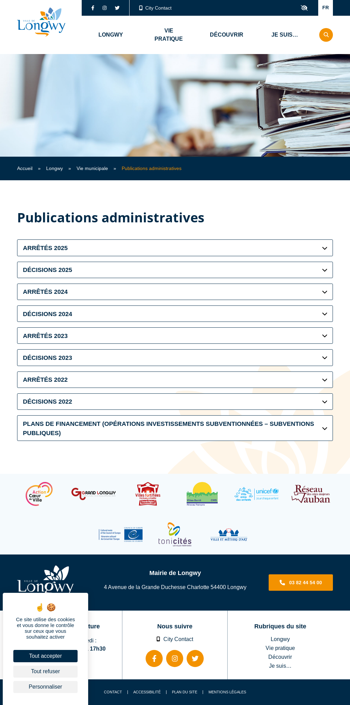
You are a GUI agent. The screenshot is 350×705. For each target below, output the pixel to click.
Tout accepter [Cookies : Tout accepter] (45, 656)
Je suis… (280, 665)
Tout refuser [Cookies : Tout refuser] (45, 671)
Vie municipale (92, 168)
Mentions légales (227, 692)
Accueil (24, 168)
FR (325, 7)
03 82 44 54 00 (305, 582)
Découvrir (280, 657)
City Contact (155, 8)
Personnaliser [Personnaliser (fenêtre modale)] (45, 687)
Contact (113, 692)
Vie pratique (280, 648)
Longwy (54, 168)
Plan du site (184, 692)
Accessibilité (147, 692)
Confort (304, 8)
